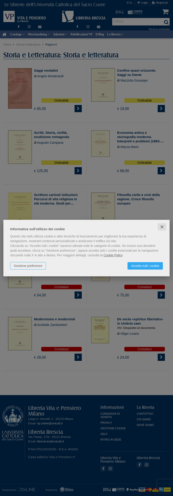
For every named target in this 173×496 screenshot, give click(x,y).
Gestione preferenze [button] (28, 265)
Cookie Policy (113, 255)
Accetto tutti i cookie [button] (145, 265)
